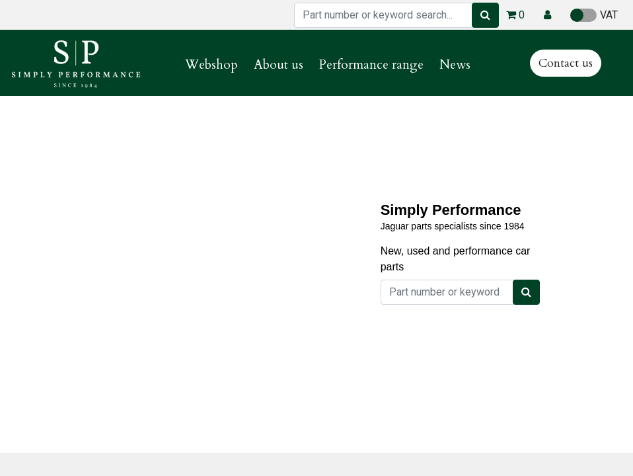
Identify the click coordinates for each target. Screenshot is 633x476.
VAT (594, 15)
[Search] (485, 15)
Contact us (566, 63)
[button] (547, 15)
